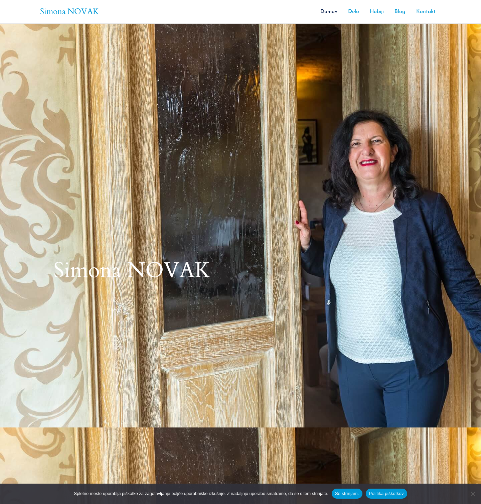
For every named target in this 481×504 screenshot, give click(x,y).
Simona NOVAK (69, 11)
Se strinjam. (347, 493)
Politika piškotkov (386, 493)
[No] (472, 493)
